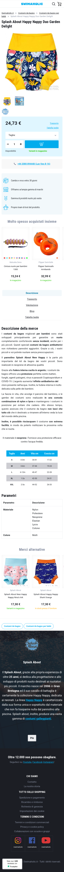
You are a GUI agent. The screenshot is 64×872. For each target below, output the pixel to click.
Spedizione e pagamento (32, 797)
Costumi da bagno (26, 13)
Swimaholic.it (8, 13)
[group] (16, 255)
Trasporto (54, 123)
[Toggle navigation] (4, 4)
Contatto (32, 781)
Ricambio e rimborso (32, 802)
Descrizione (32, 293)
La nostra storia (32, 786)
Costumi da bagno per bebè (38, 626)
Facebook (37, 762)
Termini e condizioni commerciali (32, 822)
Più (32, 738)
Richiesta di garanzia (32, 806)
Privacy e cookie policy (32, 826)
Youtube (27, 762)
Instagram (48, 762)
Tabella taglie (53, 128)
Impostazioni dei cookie (32, 811)
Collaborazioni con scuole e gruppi (32, 831)
